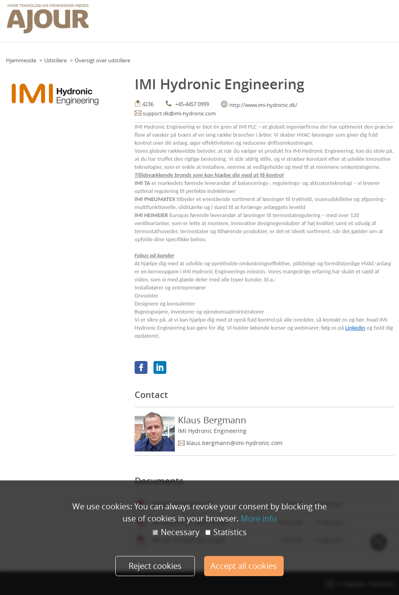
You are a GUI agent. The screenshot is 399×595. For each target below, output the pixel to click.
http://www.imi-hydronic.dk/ (263, 105)
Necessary (176, 533)
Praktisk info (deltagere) (282, 18)
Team (241, 18)
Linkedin (355, 327)
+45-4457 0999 (192, 104)
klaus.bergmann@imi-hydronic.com (234, 443)
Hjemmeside (21, 60)
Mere (386, 18)
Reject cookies (155, 565)
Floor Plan (218, 18)
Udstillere (55, 60)
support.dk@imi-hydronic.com (179, 113)
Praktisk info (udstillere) (346, 18)
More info (259, 518)
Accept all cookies (244, 565)
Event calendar (182, 18)
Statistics (226, 533)
